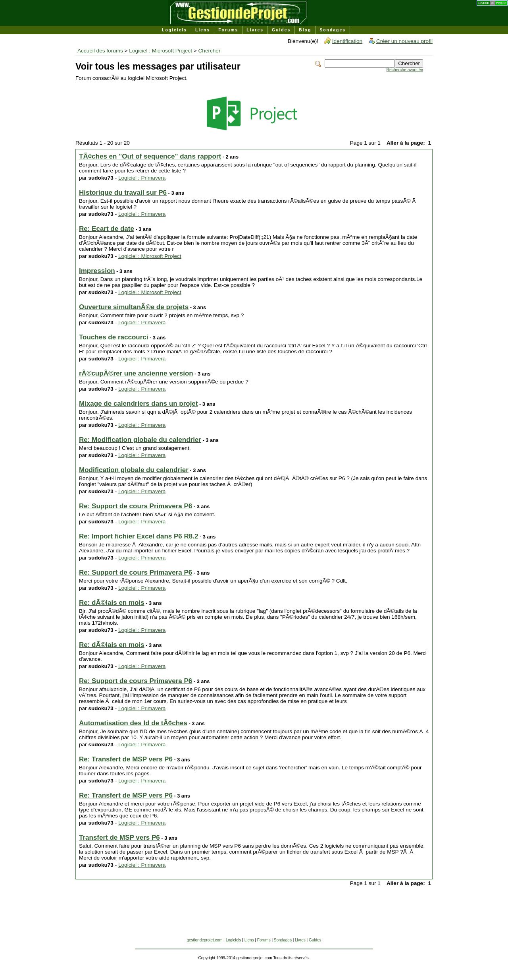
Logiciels (174, 30)
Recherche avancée (405, 70)
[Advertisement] (254, 920)
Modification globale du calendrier (134, 470)
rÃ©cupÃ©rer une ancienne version (136, 373)
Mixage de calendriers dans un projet (138, 403)
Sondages (332, 30)
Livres (255, 30)
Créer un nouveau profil (404, 41)
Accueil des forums (100, 51)
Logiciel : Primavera (141, 178)
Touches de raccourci (113, 337)
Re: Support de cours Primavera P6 (135, 506)
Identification (347, 41)
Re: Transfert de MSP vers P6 (126, 759)
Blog (305, 30)
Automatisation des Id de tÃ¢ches (133, 723)
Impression (97, 271)
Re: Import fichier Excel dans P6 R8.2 (138, 536)
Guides (281, 30)
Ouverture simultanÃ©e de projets (134, 307)
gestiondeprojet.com (204, 940)
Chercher (209, 51)
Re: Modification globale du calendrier (140, 439)
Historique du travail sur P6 (123, 192)
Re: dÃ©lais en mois (111, 602)
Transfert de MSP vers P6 (119, 837)
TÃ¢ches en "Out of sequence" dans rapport (150, 156)
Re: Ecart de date (106, 228)
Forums (228, 30)
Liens (202, 30)
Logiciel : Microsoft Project (160, 51)
